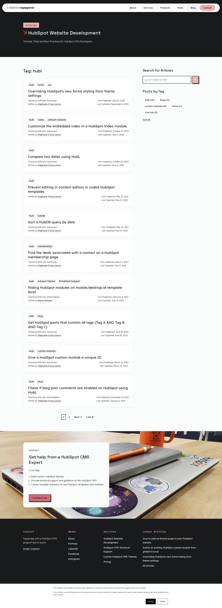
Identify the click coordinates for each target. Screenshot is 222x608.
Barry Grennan (45, 300)
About (133, 7)
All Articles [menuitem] (148, 565)
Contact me (40, 498)
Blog (193, 7)
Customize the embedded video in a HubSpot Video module (77, 126)
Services (148, 7)
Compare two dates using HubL (54, 157)
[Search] (195, 80)
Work (180, 7)
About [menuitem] (71, 538)
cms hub (151, 112)
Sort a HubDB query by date (51, 222)
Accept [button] (150, 601)
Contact (207, 7)
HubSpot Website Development (62, 33)
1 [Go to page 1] (63, 417)
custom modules (47, 351)
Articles (31, 25)
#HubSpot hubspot (69, 281)
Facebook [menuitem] (73, 553)
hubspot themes (46, 281)
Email (26, 548)
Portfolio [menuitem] (72, 543)
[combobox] (167, 80)
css (49, 84)
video (41, 119)
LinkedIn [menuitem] (73, 548)
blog (40, 316)
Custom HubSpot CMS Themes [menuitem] (120, 556)
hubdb (41, 215)
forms (41, 84)
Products (165, 7)
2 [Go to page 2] (69, 417)
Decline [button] (163, 601)
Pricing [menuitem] (107, 561)
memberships (45, 246)
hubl (31, 84)
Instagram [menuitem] (74, 559)
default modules (57, 119)
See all (146, 119)
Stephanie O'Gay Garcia (49, 104)
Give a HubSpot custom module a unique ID (64, 357)
